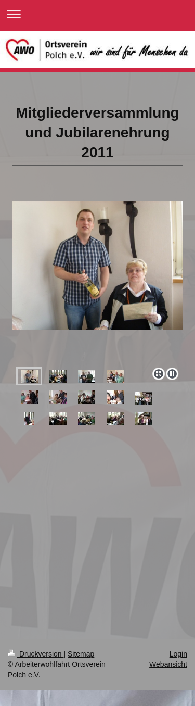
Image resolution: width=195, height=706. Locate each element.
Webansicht (168, 664)
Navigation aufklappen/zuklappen (97, 14)
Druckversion (35, 654)
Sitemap (81, 654)
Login (178, 654)
